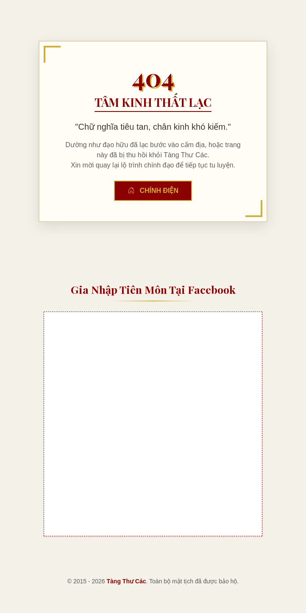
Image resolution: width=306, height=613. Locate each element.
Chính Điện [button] (153, 190)
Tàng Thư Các (126, 581)
